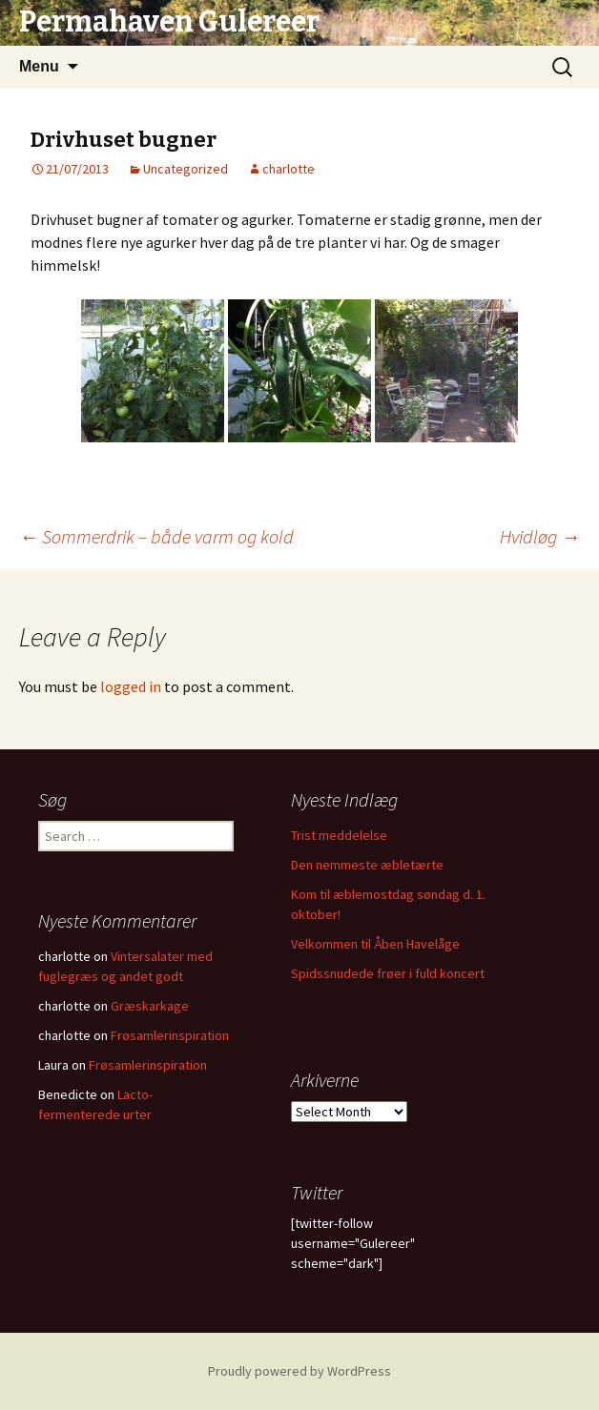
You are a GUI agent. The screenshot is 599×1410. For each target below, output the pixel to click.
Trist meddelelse (339, 835)
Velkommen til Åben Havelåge (375, 943)
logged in (130, 686)
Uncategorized (185, 168)
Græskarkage (150, 1005)
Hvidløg (540, 536)
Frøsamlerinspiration (170, 1035)
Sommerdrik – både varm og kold (156, 536)
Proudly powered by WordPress (299, 1370)
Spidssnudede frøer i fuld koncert (388, 973)
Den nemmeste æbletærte (367, 864)
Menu (39, 66)
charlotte (288, 168)
